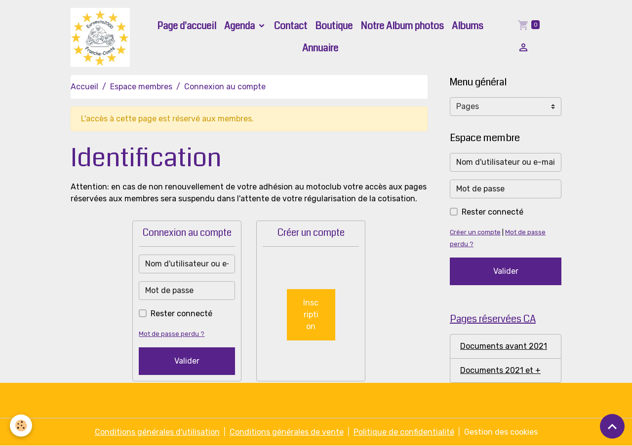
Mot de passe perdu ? (171, 333)
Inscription (310, 314)
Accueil (84, 86)
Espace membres (141, 86)
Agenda (240, 26)
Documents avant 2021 (503, 346)
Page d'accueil (186, 26)
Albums (467, 26)
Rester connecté (181, 313)
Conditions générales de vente (287, 432)
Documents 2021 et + (500, 370)
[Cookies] (21, 425)
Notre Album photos (402, 26)
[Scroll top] (612, 426)
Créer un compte (475, 232)
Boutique (334, 26)
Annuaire (320, 48)
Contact (290, 26)
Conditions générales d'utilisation (157, 432)
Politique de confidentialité (404, 432)
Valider (186, 361)
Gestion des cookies (501, 432)
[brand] (101, 37)
